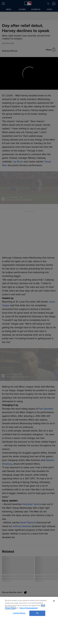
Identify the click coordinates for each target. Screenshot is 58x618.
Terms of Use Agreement (28, 608)
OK (37, 613)
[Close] (54, 601)
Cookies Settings (19, 613)
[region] (29, 607)
